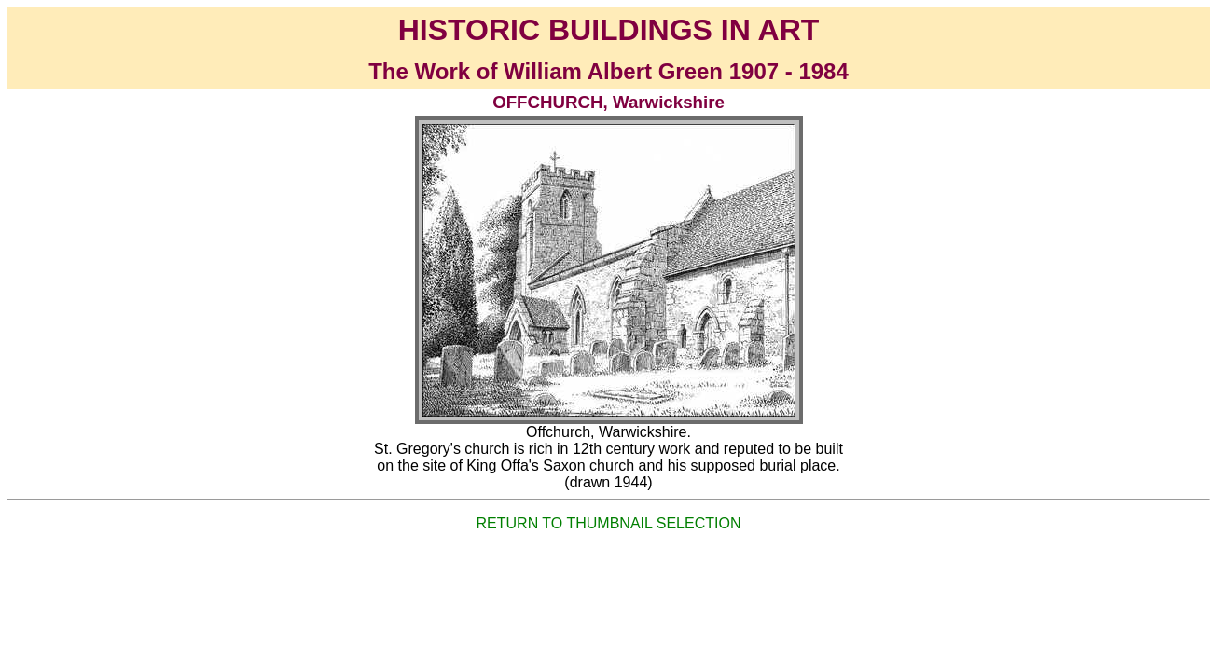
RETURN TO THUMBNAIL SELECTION (609, 523)
